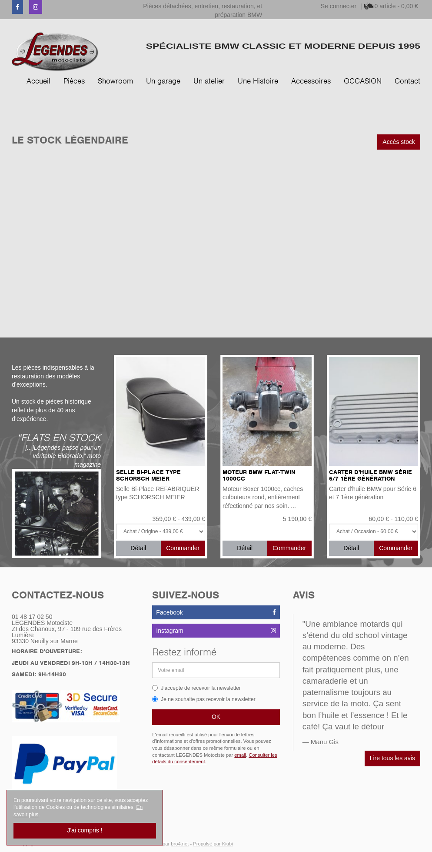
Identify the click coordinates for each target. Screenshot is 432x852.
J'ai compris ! (84, 830)
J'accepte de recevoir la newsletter (196, 688)
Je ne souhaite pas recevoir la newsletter (203, 699)
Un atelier (209, 81)
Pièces (74, 81)
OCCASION (363, 81)
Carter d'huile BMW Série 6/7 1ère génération (370, 475)
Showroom (115, 81)
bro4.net (180, 843)
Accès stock (398, 141)
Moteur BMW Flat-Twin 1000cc (259, 475)
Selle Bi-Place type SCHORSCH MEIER (148, 475)
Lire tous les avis (392, 758)
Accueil (38, 81)
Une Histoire (258, 81)
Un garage (163, 81)
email (240, 755)
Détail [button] (138, 548)
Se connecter (339, 6)
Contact (407, 81)
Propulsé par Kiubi (213, 843)
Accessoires (311, 81)
